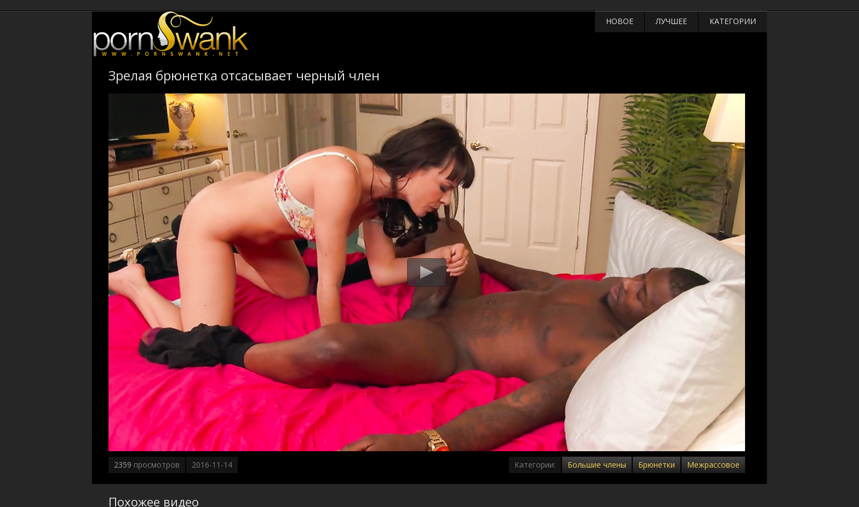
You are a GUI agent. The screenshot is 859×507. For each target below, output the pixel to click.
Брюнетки (656, 464)
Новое (619, 21)
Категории (732, 21)
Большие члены (597, 464)
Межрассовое (713, 464)
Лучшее (671, 21)
